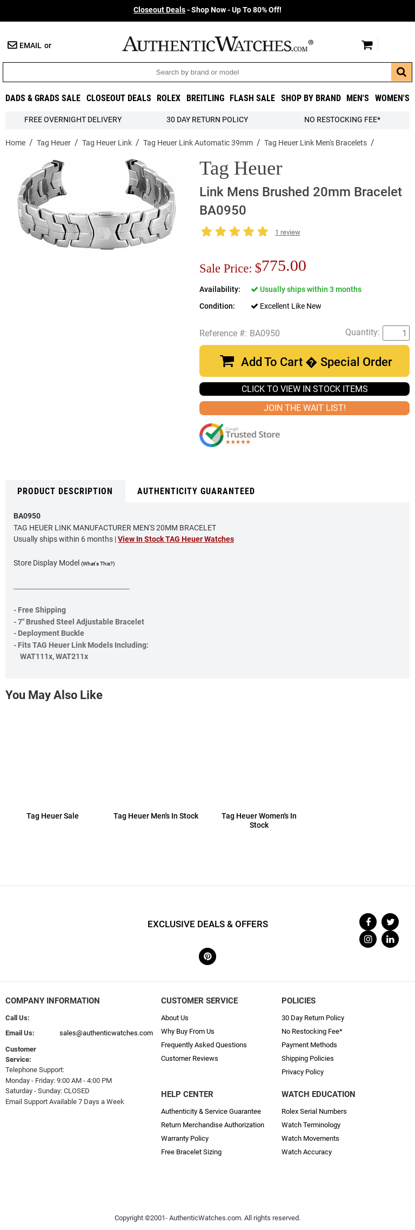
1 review (287, 232)
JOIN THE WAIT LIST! (305, 408)
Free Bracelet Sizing (191, 1152)
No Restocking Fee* (342, 119)
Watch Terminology (311, 1125)
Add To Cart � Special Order (316, 362)
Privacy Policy (303, 1072)
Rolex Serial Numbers (314, 1111)
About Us (175, 1018)
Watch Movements (310, 1138)
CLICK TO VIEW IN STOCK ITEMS (305, 389)
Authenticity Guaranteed (196, 491)
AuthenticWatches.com (229, 43)
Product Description (65, 491)
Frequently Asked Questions (204, 1045)
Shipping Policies (308, 1058)
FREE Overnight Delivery (73, 119)
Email (30, 45)
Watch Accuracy (307, 1152)
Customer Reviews (189, 1058)
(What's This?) (98, 564)
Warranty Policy (185, 1138)
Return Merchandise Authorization (212, 1125)
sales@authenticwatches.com (106, 1033)
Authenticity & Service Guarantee (211, 1111)
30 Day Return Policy (313, 1018)
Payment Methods (309, 1045)
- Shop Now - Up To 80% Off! (207, 10)
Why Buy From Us (188, 1031)
